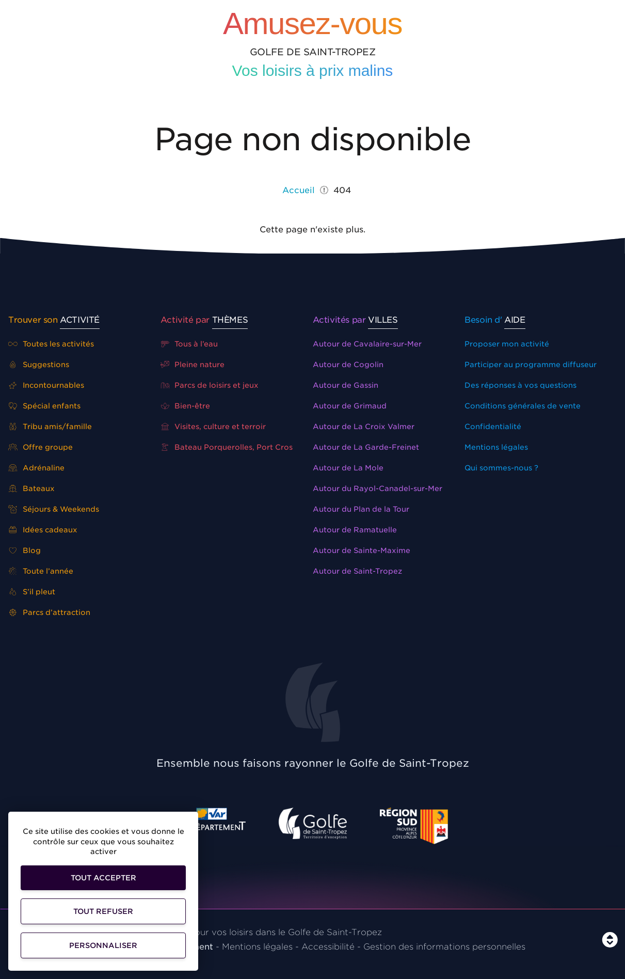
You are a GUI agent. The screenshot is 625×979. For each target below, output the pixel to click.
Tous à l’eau (189, 344)
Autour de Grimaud (350, 406)
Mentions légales (496, 447)
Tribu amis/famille (50, 426)
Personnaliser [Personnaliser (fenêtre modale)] (103, 945)
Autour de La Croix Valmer (363, 426)
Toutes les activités (51, 344)
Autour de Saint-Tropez (357, 571)
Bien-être (186, 406)
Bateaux (31, 488)
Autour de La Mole (348, 468)
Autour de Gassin (345, 385)
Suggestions (38, 364)
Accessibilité (328, 947)
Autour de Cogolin (348, 364)
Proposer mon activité (506, 344)
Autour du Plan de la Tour (361, 509)
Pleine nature (193, 364)
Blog (24, 550)
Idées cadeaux (42, 530)
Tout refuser (103, 911)
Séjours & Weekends (53, 509)
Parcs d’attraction (49, 612)
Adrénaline (36, 468)
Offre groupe (40, 447)
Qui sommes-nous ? (501, 468)
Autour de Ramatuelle (355, 530)
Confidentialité (492, 426)
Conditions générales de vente (522, 406)
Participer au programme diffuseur (530, 364)
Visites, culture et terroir (213, 426)
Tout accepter (103, 878)
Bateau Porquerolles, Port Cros (227, 447)
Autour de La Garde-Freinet (366, 447)
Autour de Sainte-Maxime (361, 550)
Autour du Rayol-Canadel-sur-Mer (377, 488)
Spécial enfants (44, 406)
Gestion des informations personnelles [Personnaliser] (444, 947)
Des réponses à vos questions (520, 385)
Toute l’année (40, 571)
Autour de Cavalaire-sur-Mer (367, 344)
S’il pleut (31, 592)
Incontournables (46, 385)
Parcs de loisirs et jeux (210, 385)
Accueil (298, 190)
